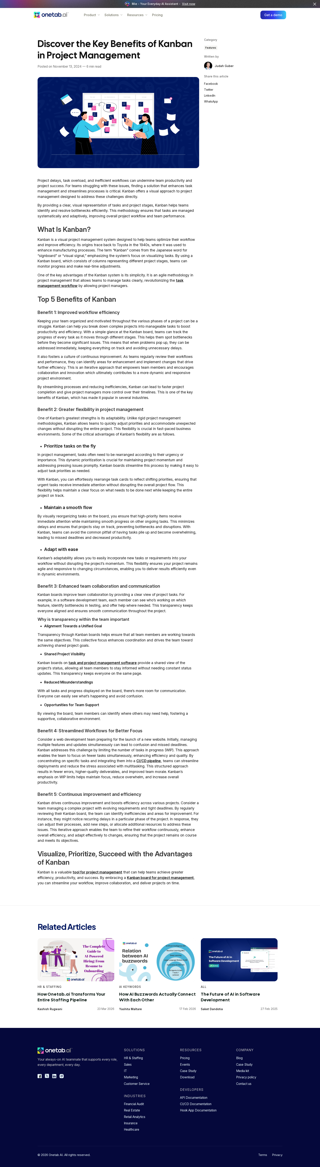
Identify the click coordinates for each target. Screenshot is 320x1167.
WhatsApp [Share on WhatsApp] (211, 101)
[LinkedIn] (54, 1076)
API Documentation (193, 1098)
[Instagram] (62, 1076)
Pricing (161, 15)
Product (96, 15)
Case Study (188, 1071)
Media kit (242, 1071)
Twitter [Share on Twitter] (208, 89)
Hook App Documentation (198, 1110)
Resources (141, 15)
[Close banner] (314, 4)
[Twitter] (47, 1076)
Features (210, 47)
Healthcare (131, 1129)
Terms (262, 1155)
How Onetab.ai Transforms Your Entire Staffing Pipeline (72, 996)
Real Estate (132, 1110)
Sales (128, 1064)
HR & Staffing (133, 1058)
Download (187, 1077)
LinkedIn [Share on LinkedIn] (209, 95)
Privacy (277, 1155)
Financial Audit (134, 1104)
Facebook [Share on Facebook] (211, 83)
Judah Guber (224, 66)
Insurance (131, 1123)
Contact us (243, 1084)
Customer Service (137, 1084)
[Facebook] (40, 1076)
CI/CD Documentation (195, 1104)
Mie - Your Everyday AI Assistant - (160, 4)
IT (125, 1071)
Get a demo (270, 15)
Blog (239, 1058)
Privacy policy (246, 1077)
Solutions (117, 15)
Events (185, 1064)
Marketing (131, 1077)
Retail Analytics (134, 1117)
